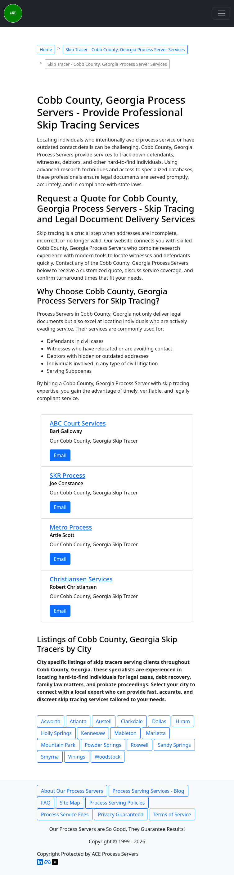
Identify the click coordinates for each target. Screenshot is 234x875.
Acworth (50, 721)
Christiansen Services (81, 579)
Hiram (183, 721)
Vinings (76, 756)
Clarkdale (132, 721)
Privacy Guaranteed (121, 814)
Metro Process (71, 527)
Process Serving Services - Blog (148, 790)
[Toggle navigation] (221, 13)
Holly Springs (56, 733)
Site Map (70, 802)
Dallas (159, 721)
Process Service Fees (64, 814)
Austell (104, 721)
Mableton (125, 733)
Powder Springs (103, 745)
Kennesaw (93, 733)
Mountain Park (58, 745)
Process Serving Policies (117, 802)
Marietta (156, 733)
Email (60, 455)
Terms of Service (172, 814)
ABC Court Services (78, 423)
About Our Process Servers (72, 790)
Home (46, 49)
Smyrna (50, 756)
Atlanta (78, 721)
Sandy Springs (174, 745)
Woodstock (107, 756)
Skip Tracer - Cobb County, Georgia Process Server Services (125, 49)
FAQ (45, 802)
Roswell (139, 745)
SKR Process (67, 475)
